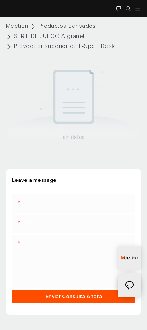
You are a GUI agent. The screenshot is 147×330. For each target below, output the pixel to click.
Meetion (17, 26)
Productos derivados (67, 26)
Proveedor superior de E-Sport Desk (64, 46)
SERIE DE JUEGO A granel (49, 36)
